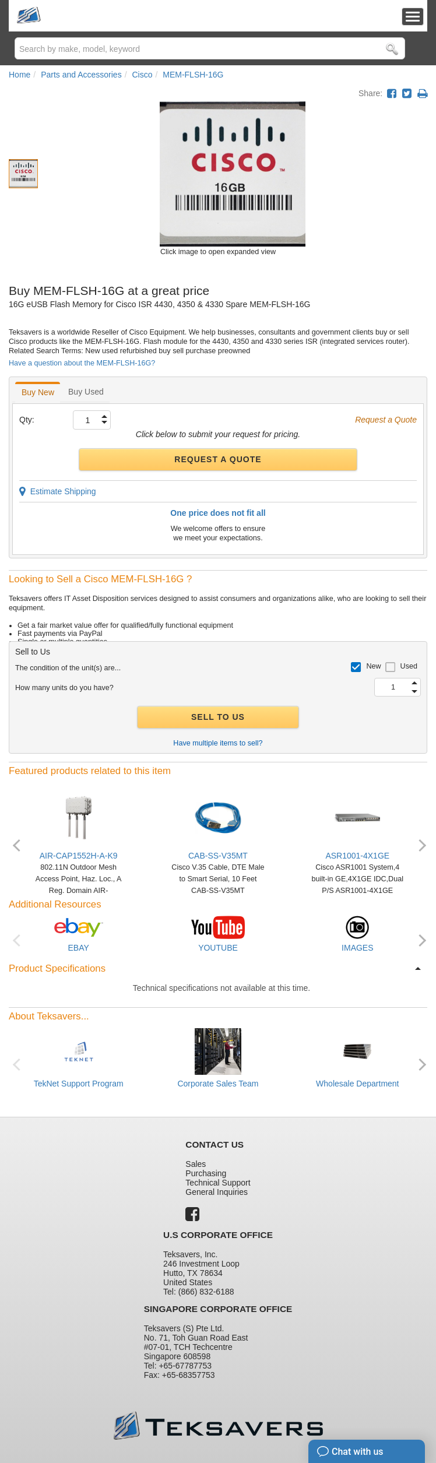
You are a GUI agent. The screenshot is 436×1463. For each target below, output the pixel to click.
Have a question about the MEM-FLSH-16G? (82, 363)
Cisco (142, 74)
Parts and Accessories (81, 74)
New (373, 666)
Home (19, 74)
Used (408, 666)
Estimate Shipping (57, 491)
